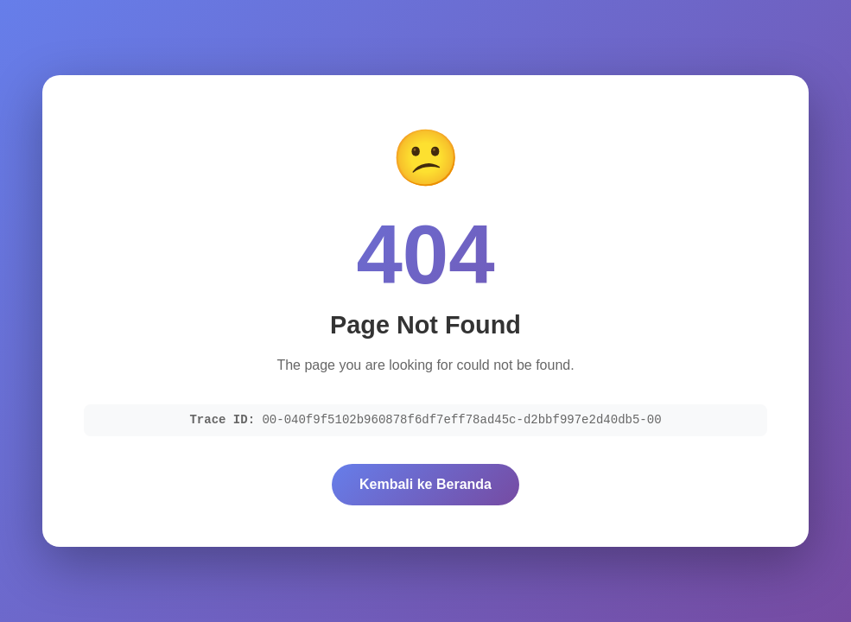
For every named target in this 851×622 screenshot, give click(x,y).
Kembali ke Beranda (425, 484)
